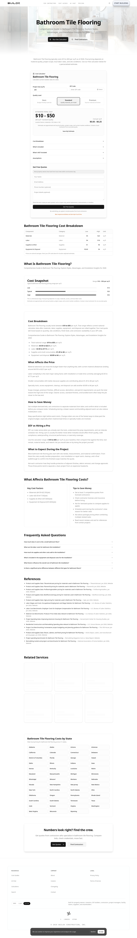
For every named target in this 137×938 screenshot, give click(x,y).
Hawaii (93, 758)
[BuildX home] (13, 3)
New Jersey (74, 785)
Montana (74, 779)
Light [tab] (20, 903)
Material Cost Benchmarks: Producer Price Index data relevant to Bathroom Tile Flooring (54, 614)
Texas (93, 801)
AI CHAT (73, 3)
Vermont (53, 806)
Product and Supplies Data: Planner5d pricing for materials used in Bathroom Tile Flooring (55, 586)
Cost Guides (15, 875)
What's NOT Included (68, 152)
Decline (93, 932)
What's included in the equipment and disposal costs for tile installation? (68, 558)
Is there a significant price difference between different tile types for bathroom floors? (68, 568)
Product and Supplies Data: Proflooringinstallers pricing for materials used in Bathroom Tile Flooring (58, 589)
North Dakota (75, 790)
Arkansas (94, 747)
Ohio (93, 790)
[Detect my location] (99, 89)
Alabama (32, 747)
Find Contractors (79, 39)
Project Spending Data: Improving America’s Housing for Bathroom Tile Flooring (52, 619)
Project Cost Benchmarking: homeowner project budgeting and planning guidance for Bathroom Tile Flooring (61, 627)
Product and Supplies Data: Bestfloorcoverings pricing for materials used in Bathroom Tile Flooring (58, 595)
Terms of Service (95, 881)
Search (13, 892)
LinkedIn (67, 919)
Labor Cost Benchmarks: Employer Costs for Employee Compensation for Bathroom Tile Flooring (57, 608)
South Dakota (54, 801)
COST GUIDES (63, 3)
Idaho (31, 763)
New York (32, 790)
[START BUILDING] (121, 3)
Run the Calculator (58, 39)
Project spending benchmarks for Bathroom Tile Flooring (44, 638)
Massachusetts (55, 774)
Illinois (52, 763)
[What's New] (109, 3)
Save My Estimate (68, 131)
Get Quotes (58, 844)
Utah (30, 806)
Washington (95, 806)
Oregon (52, 795)
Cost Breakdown (68, 141)
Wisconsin (53, 811)
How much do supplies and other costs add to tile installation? (68, 552)
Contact (53, 892)
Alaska (52, 747)
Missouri (52, 779)
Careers (53, 881)
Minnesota (94, 774)
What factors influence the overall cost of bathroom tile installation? (68, 563)
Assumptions (68, 158)
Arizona (73, 747)
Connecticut (75, 752)
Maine (93, 768)
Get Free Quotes (68, 207)
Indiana (73, 763)
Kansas (31, 768)
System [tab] (27, 903)
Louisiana (74, 768)
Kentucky (53, 768)
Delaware (94, 752)
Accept (101, 932)
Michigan (74, 774)
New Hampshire (55, 785)
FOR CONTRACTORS (50, 3)
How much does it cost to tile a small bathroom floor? (68, 542)
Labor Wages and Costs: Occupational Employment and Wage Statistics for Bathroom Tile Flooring (58, 603)
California (32, 752)
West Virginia (33, 811)
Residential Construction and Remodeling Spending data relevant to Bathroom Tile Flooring (56, 624)
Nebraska (94, 779)
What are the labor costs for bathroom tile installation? (68, 547)
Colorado (53, 752)
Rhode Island (95, 795)
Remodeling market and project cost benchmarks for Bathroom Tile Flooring (51, 641)
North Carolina (55, 790)
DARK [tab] (14, 903)
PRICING (81, 3)
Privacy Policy (94, 875)
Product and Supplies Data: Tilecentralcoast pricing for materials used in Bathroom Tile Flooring (57, 583)
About (53, 875)
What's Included (68, 147)
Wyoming (74, 811)
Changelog (54, 886)
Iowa (93, 763)
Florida (52, 758)
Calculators (15, 886)
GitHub (74, 919)
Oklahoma (32, 795)
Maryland (32, 774)
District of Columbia (35, 758)
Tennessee (74, 801)
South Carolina (34, 801)
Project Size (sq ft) (39, 87)
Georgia (73, 758)
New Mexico (95, 785)
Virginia (73, 806)
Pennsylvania (75, 795)
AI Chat (13, 881)
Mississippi (32, 779)
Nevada (31, 785)
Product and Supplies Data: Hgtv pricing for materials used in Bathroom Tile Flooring (53, 600)
